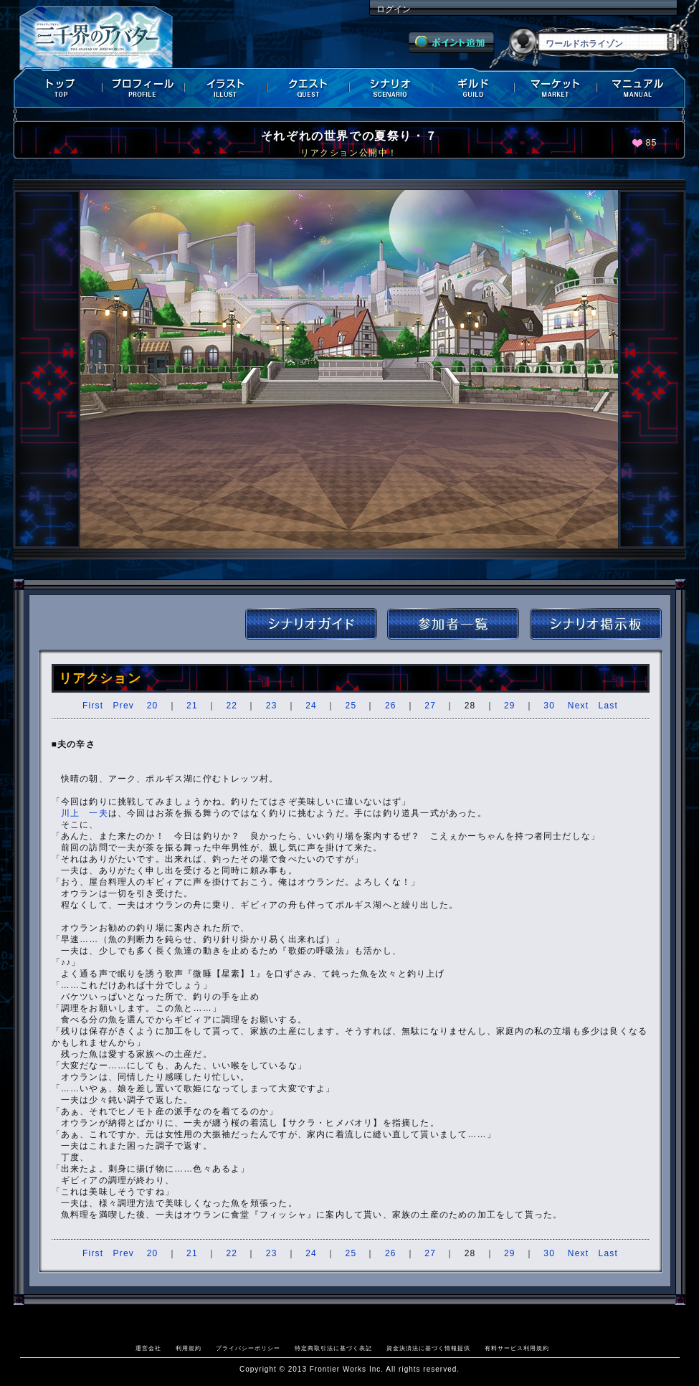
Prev (123, 706)
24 (311, 706)
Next (578, 706)
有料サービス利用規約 (517, 1348)
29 (509, 706)
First (92, 706)
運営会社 (148, 1348)
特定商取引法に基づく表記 (333, 1348)
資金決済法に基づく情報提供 (428, 1348)
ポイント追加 (451, 42)
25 (351, 706)
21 (192, 706)
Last (608, 706)
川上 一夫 (84, 813)
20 (152, 706)
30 (549, 706)
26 (390, 706)
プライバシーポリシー (248, 1348)
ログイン (393, 9)
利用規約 (188, 1348)
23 (271, 706)
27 (430, 706)
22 (231, 706)
